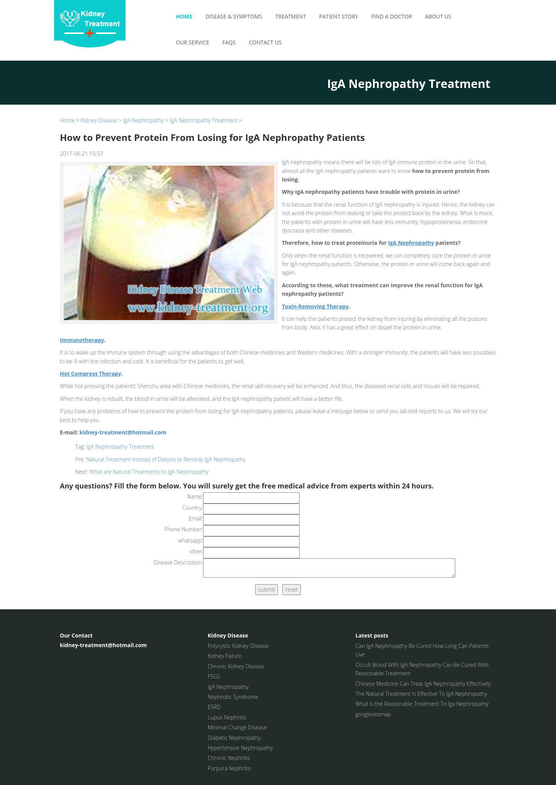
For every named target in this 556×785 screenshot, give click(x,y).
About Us (438, 16)
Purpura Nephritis (229, 768)
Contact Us (265, 42)
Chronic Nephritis (229, 757)
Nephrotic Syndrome (233, 696)
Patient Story (338, 16)
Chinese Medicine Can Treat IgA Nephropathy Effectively (423, 683)
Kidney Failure (225, 656)
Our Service (192, 42)
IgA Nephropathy (143, 120)
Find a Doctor (391, 16)
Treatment (290, 16)
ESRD (214, 706)
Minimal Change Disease (237, 727)
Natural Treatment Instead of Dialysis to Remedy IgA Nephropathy (165, 459)
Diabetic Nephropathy (234, 737)
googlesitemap (373, 714)
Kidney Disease (99, 120)
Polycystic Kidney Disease (238, 645)
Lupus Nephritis (227, 717)
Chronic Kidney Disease (236, 666)
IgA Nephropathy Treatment (203, 120)
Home (184, 16)
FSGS (214, 676)
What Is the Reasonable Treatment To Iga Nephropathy (422, 703)
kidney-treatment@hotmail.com (123, 432)
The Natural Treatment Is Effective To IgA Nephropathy (421, 693)
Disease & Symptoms (233, 16)
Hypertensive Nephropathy (240, 747)
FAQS (229, 42)
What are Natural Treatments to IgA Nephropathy (148, 471)
